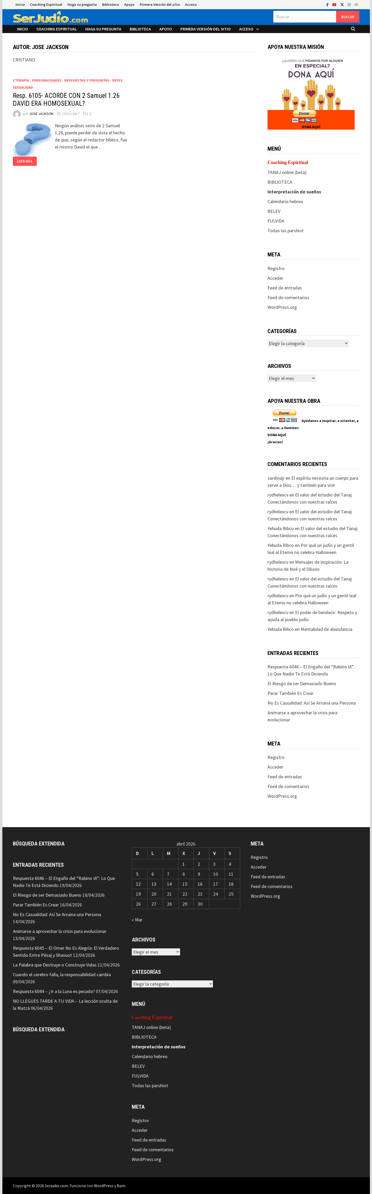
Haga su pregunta (82, 4)
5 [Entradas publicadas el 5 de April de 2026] (137, 874)
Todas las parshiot (286, 231)
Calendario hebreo (285, 201)
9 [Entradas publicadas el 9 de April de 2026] (199, 874)
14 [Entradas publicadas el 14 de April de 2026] (169, 884)
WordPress (103, 1185)
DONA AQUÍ (311, 126)
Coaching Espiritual (46, 4)
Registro (276, 268)
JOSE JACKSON (41, 113)
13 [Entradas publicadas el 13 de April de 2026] (153, 884)
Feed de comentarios (288, 297)
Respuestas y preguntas (86, 80)
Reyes (117, 80)
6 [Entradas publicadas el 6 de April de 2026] (152, 874)
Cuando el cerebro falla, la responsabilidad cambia (62, 974)
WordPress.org (282, 307)
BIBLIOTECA (280, 182)
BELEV (274, 211)
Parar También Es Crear (290, 693)
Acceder (275, 278)
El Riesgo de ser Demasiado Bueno (302, 683)
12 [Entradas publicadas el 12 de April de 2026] (138, 884)
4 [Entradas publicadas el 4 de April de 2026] (230, 864)
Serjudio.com (56, 1185)
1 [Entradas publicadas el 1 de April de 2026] (183, 864)
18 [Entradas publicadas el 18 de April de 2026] (231, 884)
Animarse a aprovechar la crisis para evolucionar (59, 931)
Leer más (24, 161)
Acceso (191, 4)
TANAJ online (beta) (287, 172)
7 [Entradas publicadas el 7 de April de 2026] (168, 874)
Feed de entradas (285, 288)
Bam (121, 1185)
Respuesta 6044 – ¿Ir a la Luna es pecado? (54, 991)
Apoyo (129, 4)
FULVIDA (276, 221)
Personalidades (46, 80)
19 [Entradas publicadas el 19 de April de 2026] (138, 894)
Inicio (20, 4)
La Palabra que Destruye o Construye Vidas (55, 965)
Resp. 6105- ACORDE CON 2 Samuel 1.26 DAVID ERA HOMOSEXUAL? (66, 99)
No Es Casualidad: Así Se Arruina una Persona (312, 703)
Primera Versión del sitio (160, 4)
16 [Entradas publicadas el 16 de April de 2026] (200, 884)
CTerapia (21, 80)
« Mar (137, 920)
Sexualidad (23, 87)
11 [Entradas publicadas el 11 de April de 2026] (231, 874)
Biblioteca (110, 4)
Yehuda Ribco (281, 528)
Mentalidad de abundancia (326, 629)
